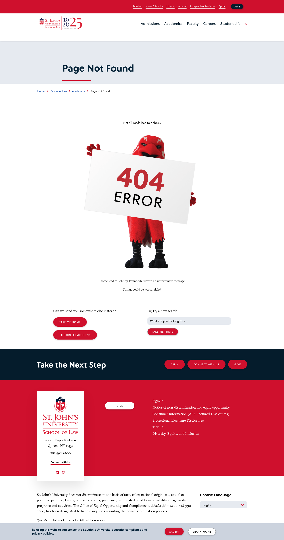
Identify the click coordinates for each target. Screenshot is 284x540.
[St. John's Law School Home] (60, 23)
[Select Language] (223, 504)
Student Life (230, 23)
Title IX (158, 427)
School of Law (58, 91)
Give (237, 6)
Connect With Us (206, 364)
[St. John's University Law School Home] (60, 415)
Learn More (202, 531)
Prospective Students (202, 6)
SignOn (158, 400)
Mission (137, 6)
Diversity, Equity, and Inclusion (176, 433)
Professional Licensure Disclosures (178, 420)
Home (41, 91)
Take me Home (70, 322)
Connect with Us (60, 462)
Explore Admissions (75, 335)
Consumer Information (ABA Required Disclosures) (191, 413)
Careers (209, 23)
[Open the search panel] (246, 26)
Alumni (182, 6)
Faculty (193, 23)
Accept (174, 531)
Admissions (150, 23)
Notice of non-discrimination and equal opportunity (191, 407)
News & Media (154, 6)
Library (170, 6)
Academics (173, 23)
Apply (222, 6)
